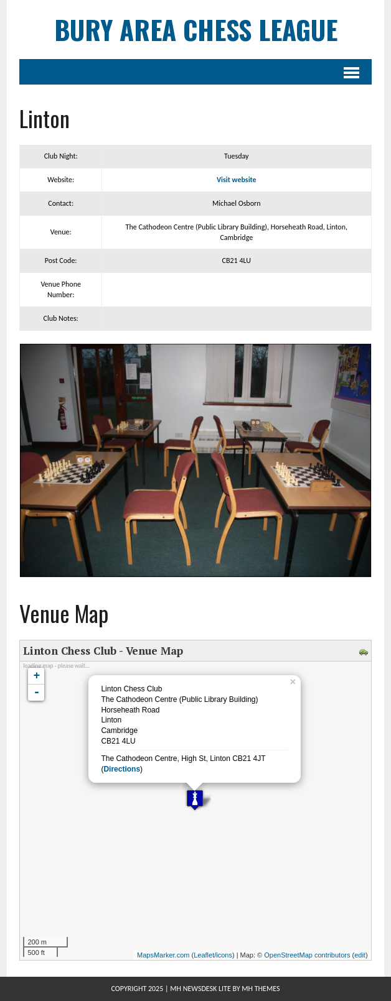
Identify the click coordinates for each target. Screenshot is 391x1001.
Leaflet (204, 955)
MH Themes (261, 988)
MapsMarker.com (163, 955)
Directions (121, 769)
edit (359, 955)
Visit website (237, 179)
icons (224, 955)
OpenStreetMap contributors (307, 955)
